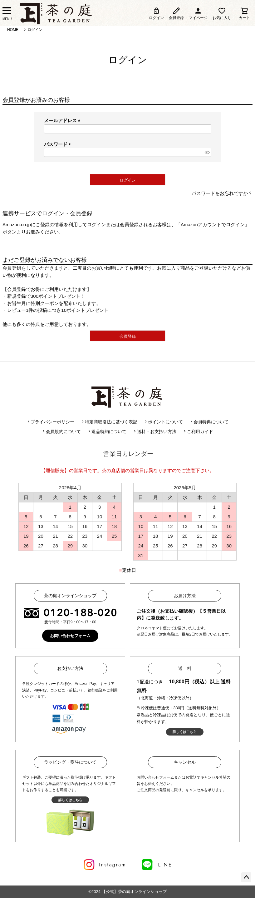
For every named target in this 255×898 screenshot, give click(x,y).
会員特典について (208, 421)
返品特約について (106, 431)
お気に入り (222, 13)
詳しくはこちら (185, 732)
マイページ (198, 13)
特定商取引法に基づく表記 (109, 421)
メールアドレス (63, 120)
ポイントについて (163, 421)
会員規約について (61, 431)
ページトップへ (246, 877)
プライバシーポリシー (50, 421)
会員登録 (176, 13)
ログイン (156, 13)
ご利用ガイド (198, 431)
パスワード (58, 144)
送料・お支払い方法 (154, 431)
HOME (12, 29)
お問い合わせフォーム (70, 635)
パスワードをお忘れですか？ (222, 193)
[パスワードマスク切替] (207, 152)
